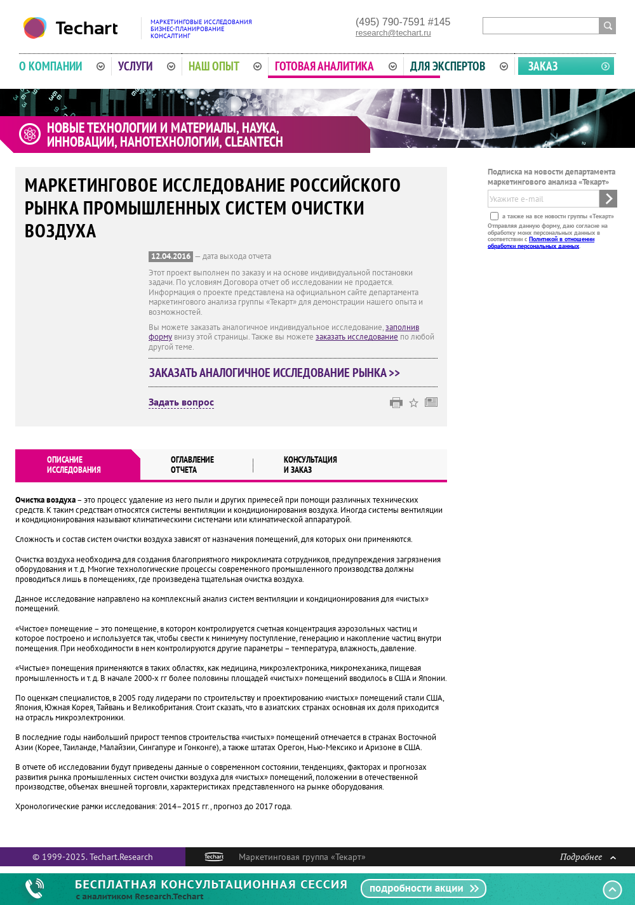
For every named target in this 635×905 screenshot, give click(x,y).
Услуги (146, 66)
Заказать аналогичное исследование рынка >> (274, 372)
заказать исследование (357, 336)
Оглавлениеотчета (192, 464)
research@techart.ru (393, 32)
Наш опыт (225, 66)
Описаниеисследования (74, 464)
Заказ (543, 66)
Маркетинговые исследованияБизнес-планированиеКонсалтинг (201, 29)
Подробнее (588, 856)
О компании (62, 66)
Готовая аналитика (336, 66)
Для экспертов (459, 66)
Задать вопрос (181, 402)
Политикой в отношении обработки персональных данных (541, 242)
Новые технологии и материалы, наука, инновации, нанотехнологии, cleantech (165, 134)
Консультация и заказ (310, 464)
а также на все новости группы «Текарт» (557, 216)
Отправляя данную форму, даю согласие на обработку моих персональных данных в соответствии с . (548, 235)
